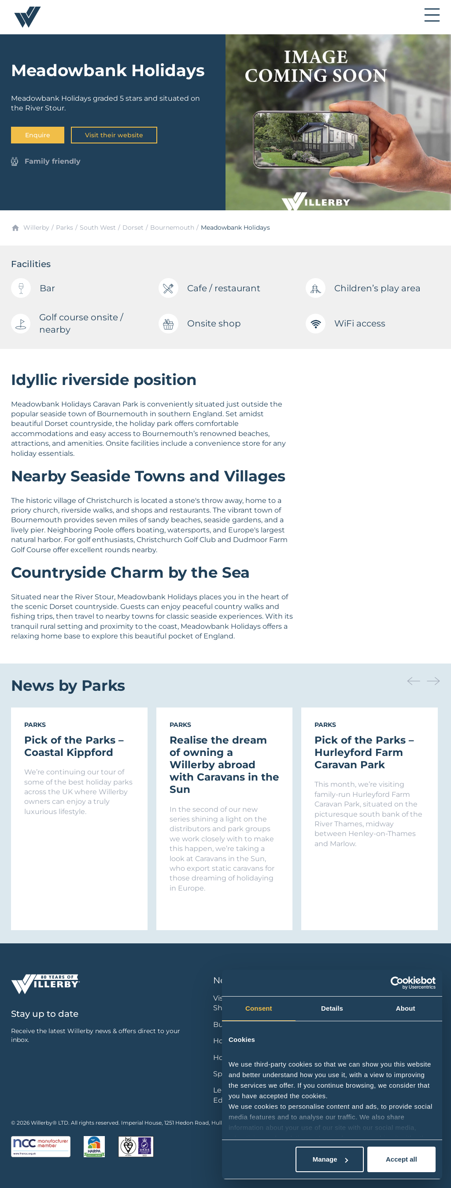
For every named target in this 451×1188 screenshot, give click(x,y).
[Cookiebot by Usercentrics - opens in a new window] (397, 983)
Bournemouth (172, 227)
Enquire (37, 135)
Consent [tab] (258, 1008)
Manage (330, 1159)
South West (98, 227)
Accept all (401, 1159)
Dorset (133, 227)
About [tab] (405, 1008)
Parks (64, 227)
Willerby (36, 227)
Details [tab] (332, 1008)
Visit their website (114, 135)
